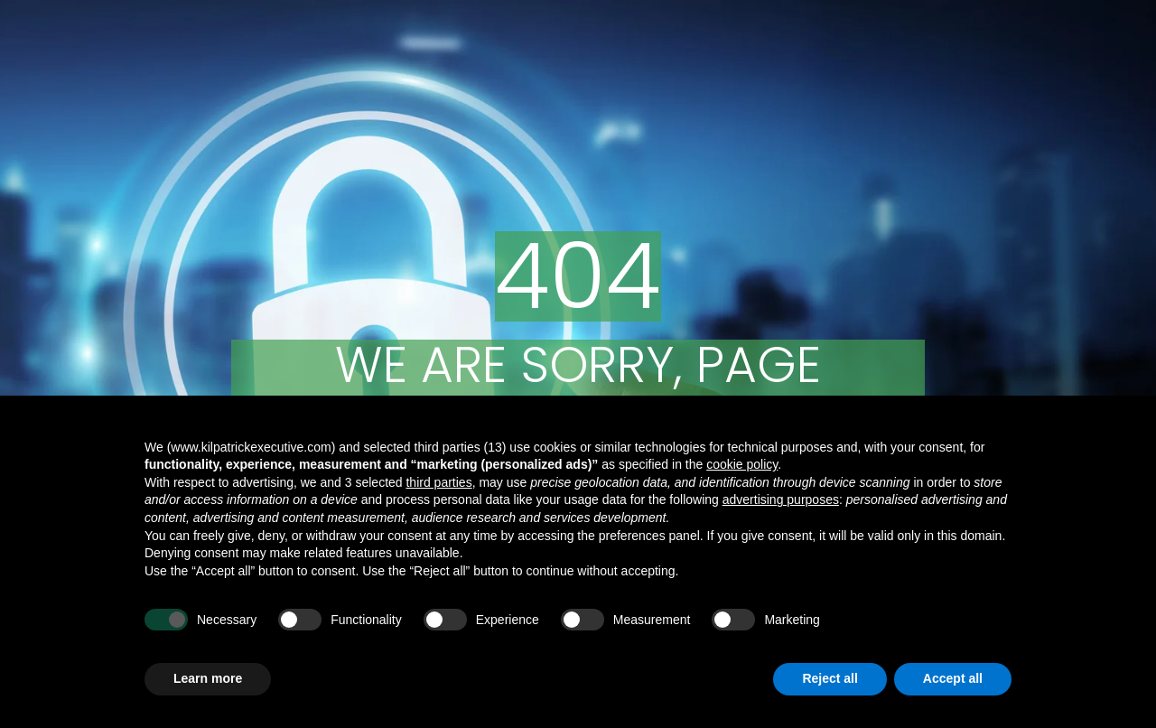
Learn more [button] (207, 678)
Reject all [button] (829, 678)
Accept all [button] (953, 678)
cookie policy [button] (742, 464)
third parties (438, 482)
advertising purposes (780, 499)
